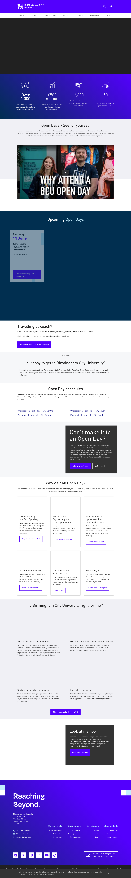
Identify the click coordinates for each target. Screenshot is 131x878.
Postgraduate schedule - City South (86, 415)
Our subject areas (74, 834)
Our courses (76, 831)
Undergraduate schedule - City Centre (35, 411)
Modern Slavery (110, 869)
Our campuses (75, 837)
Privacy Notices (25, 869)
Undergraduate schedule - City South (87, 411)
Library (96, 837)
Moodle (96, 831)
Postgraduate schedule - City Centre (34, 415)
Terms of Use (11, 869)
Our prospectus (112, 834)
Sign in (122, 869)
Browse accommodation (31, 588)
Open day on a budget (96, 542)
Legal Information (94, 869)
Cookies (60, 869)
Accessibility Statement (75, 869)
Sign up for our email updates (104, 855)
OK (109, 873)
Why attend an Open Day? (31, 539)
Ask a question (112, 837)
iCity (97, 834)
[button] (21, 15)
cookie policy (31, 874)
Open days (114, 831)
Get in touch (100, 466)
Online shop (57, 834)
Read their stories (80, 753)
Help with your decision (63, 539)
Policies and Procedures (44, 869)
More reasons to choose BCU (65, 712)
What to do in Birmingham (97, 588)
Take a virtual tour (80, 466)
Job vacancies (57, 837)
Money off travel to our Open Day (34, 345)
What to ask (59, 590)
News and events (55, 831)
